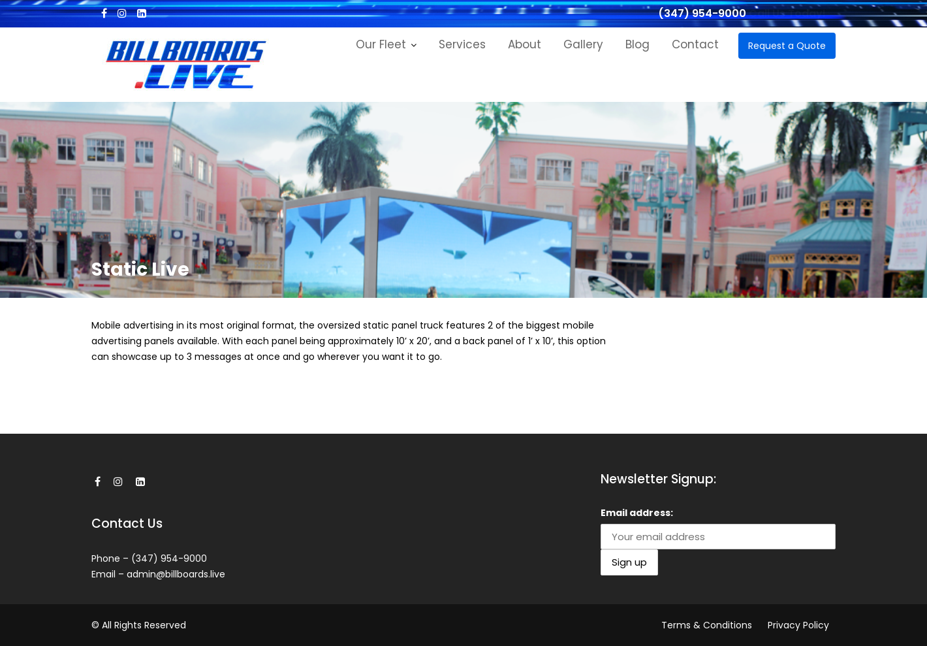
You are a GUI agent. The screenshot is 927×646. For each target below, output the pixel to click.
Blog (637, 44)
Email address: (637, 512)
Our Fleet (381, 44)
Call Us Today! (787, 13)
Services (462, 44)
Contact (695, 44)
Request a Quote (787, 45)
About (524, 44)
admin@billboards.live (176, 574)
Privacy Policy (798, 625)
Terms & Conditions (706, 625)
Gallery (583, 44)
